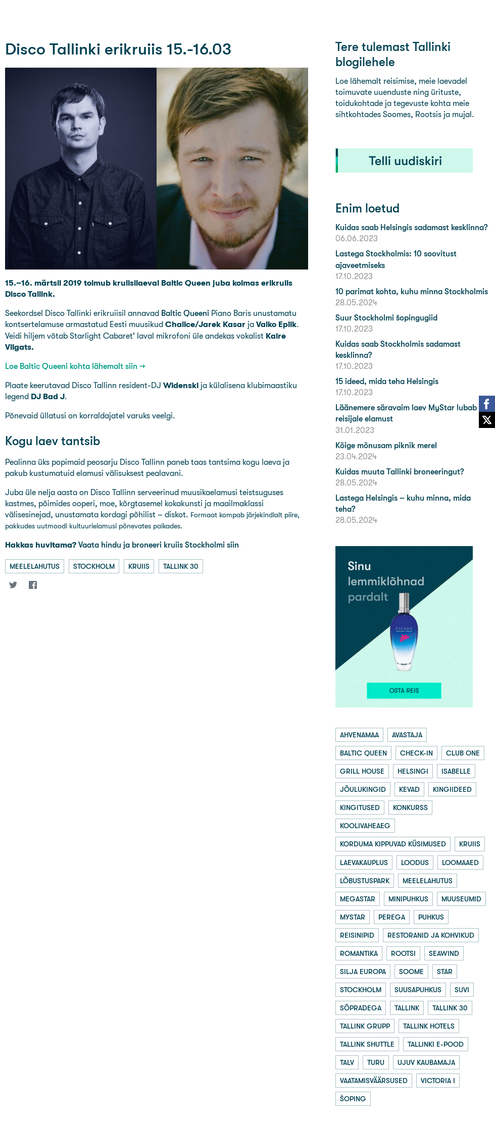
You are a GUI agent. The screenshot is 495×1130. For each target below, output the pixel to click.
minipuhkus (408, 899)
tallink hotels (429, 1026)
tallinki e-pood (436, 1044)
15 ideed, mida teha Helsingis (386, 381)
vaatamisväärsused (374, 1081)
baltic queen (363, 753)
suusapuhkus (417, 990)
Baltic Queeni (185, 313)
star (445, 971)
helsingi (413, 771)
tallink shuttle (367, 1044)
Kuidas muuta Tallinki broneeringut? (399, 471)
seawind (444, 953)
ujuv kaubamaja (426, 1062)
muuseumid (461, 899)
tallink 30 (181, 566)
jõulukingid (363, 789)
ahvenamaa (359, 735)
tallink (406, 1008)
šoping (353, 1099)
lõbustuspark (364, 881)
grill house (362, 771)
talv (347, 1062)
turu (375, 1062)
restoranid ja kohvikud (430, 935)
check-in (416, 753)
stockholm (94, 566)
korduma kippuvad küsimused (393, 844)
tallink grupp (365, 1026)
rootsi (403, 953)
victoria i (438, 1081)
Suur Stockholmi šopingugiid (386, 317)
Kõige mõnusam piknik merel (386, 445)
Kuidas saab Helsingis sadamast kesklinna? (411, 227)
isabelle (456, 771)
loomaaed (460, 862)
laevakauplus (364, 862)
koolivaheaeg (365, 826)
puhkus (431, 917)
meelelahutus (35, 566)
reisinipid (357, 935)
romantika (359, 953)
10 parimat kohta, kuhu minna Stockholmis (411, 291)
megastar (357, 899)
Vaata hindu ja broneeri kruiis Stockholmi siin (122, 545)
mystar (352, 917)
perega (391, 917)
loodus (415, 862)
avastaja (407, 735)
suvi (462, 990)
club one (463, 753)
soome (411, 971)
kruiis (139, 566)
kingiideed (452, 789)
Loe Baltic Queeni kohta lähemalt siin (71, 366)
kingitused (360, 807)
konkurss (410, 807)
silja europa (363, 971)
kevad (409, 789)
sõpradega (360, 1008)
